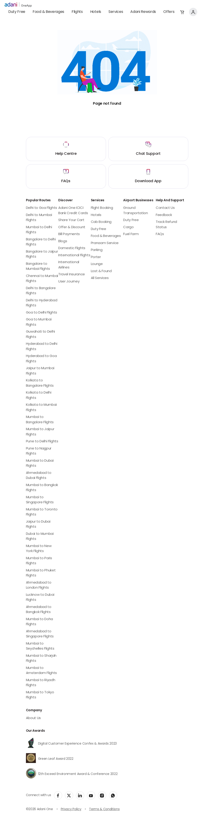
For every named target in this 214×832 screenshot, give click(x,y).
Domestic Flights (71, 248)
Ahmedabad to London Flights (38, 585)
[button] (182, 12)
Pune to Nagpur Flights (39, 451)
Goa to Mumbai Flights (39, 322)
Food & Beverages (48, 12)
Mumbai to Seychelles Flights (40, 646)
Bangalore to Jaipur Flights (42, 254)
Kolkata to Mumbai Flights (41, 407)
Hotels (95, 12)
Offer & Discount (71, 227)
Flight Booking (102, 208)
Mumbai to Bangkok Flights (42, 487)
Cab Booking (101, 222)
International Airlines (68, 265)
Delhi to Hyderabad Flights (41, 303)
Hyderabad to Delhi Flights (41, 346)
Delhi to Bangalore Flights (41, 291)
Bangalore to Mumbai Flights (38, 266)
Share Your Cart (71, 220)
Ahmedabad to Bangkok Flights (38, 609)
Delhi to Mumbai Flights (39, 217)
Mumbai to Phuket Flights (41, 573)
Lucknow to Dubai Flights (40, 597)
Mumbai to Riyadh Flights (40, 682)
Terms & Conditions (104, 809)
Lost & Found (101, 271)
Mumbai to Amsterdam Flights (41, 670)
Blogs (62, 241)
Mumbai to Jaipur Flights (40, 432)
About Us (33, 718)
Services (115, 12)
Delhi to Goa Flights (41, 208)
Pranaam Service (105, 243)
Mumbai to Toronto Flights (42, 512)
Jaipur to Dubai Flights (38, 524)
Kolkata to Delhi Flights (38, 395)
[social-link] (58, 795)
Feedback (164, 215)
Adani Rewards (143, 12)
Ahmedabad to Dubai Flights (38, 475)
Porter (96, 257)
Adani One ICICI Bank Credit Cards (73, 210)
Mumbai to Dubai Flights (40, 463)
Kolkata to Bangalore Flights (40, 383)
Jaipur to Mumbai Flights (40, 371)
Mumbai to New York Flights (39, 548)
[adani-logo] (18, 5)
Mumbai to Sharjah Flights (41, 658)
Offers (168, 12)
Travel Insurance (71, 274)
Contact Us (165, 208)
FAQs (160, 234)
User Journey (68, 282)
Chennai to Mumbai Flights (42, 278)
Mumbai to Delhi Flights (39, 230)
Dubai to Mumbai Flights (40, 536)
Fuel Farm (131, 234)
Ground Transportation (135, 210)
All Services (100, 278)
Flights (77, 12)
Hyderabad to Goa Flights (41, 358)
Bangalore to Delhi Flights (41, 242)
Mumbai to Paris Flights (39, 561)
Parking (97, 250)
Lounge (97, 264)
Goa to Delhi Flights (41, 313)
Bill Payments (69, 234)
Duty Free (16, 12)
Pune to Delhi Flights (42, 441)
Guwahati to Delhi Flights (40, 334)
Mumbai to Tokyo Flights (40, 695)
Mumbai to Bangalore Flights (40, 419)
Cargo (128, 227)
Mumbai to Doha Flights (39, 622)
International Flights (74, 255)
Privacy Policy (71, 809)
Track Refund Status (166, 224)
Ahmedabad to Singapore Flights (40, 634)
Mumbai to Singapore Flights (40, 500)
